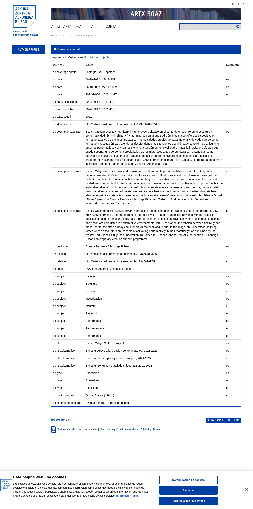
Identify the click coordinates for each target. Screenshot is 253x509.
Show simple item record (223, 420)
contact (113, 26)
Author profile (28, 50)
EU (238, 4)
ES (233, 4)
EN (243, 4)
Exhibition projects (86, 35)
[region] (126, 490)
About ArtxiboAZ (66, 26)
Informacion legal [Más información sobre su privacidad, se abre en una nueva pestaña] (127, 495)
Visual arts (67, 35)
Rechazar (188, 490)
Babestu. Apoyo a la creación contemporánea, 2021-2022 (121, 350)
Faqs (93, 26)
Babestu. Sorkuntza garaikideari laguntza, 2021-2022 (119, 365)
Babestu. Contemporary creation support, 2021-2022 (118, 358)
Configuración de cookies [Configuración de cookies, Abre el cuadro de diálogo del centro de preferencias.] (188, 479)
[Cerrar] (246, 489)
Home (54, 35)
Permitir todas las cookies (188, 500)
